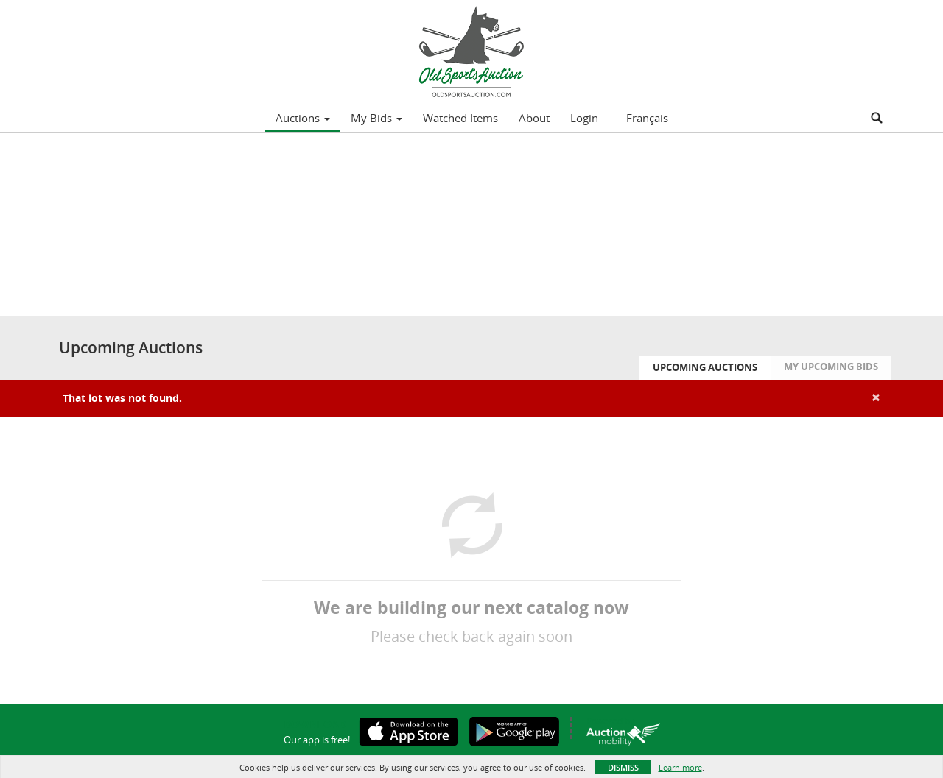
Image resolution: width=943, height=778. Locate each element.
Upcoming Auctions (705, 367)
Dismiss (623, 767)
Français (647, 117)
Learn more (680, 767)
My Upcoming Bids (831, 366)
